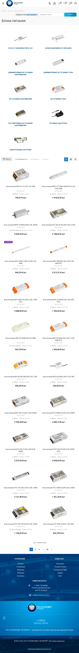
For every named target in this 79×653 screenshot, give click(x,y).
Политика (20, 573)
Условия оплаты (60, 567)
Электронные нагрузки (20, 150)
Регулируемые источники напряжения (20, 124)
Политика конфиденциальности (39, 649)
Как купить (60, 564)
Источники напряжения (20, 99)
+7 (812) (41, 620)
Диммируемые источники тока (58, 72)
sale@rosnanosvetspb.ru (41, 595)
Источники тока (58, 99)
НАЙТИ (70, 14)
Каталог (21, 564)
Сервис (60, 573)
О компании (21, 567)
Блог (60, 576)
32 (47, 549)
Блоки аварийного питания (58, 48)
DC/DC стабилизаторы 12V (20, 48)
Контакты (20, 576)
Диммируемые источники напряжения (20, 74)
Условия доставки (60, 570)
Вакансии (20, 570)
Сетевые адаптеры (58, 123)
